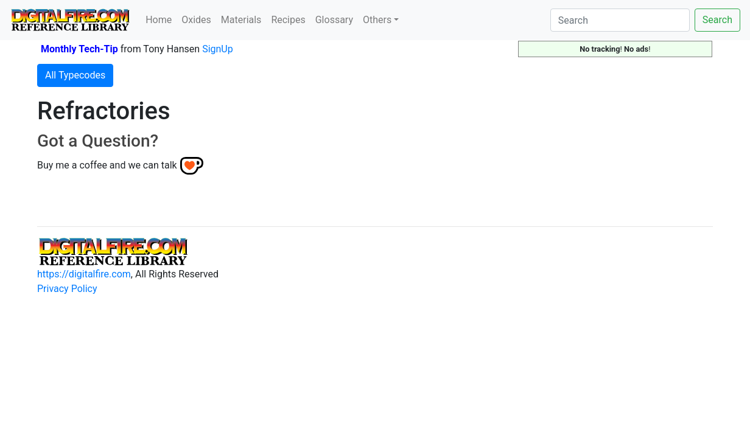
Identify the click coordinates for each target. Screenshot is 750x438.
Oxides (196, 20)
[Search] (620, 20)
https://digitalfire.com (84, 274)
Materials (241, 20)
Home (158, 20)
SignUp (217, 49)
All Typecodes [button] (75, 75)
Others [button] (377, 20)
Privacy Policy (67, 288)
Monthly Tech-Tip (79, 49)
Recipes (288, 20)
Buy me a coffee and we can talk (107, 165)
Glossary (334, 20)
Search (717, 20)
